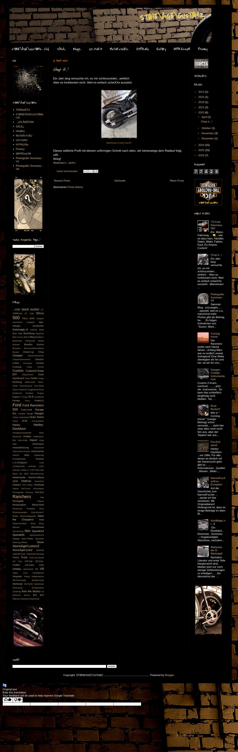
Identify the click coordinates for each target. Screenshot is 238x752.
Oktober (207, 128)
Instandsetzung (21, 447)
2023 (201, 112)
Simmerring (18, 531)
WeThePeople (19, 580)
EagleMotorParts (36, 389)
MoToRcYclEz (119, 49)
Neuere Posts (62, 180)
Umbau (17, 568)
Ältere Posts (177, 180)
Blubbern (39, 337)
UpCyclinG (28, 569)
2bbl (32, 313)
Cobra (16, 363)
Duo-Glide (39, 386)
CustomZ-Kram (35, 370)
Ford (17, 405)
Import (33, 440)
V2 (36, 569)
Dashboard (18, 378)
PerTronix (25, 488)
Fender (16, 400)
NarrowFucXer (37, 474)
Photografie (18, 492)
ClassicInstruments (22, 359)
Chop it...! (60, 69)
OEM (15, 481)
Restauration (19, 504)
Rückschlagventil (28, 516)
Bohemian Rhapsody (24, 341)
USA (41, 565)
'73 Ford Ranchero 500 (216, 225)
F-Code (24, 397)
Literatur (16, 470)
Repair (41, 501)
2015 (201, 97)
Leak (41, 462)
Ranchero (22, 496)
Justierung (39, 455)
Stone (40, 542)
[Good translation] (8, 699)
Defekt (34, 378)
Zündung (17, 591)
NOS (26, 474)
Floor (27, 401)
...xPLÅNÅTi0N (25, 122)
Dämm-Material (20, 389)
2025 (201, 150)
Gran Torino (37, 417)
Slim (27, 531)
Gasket (21, 413)
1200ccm (17, 313)
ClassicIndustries (36, 355)
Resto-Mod (38, 504)
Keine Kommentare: (68, 171)
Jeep (26, 455)
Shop (33, 523)
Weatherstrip (38, 580)
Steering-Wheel (20, 542)
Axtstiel (33, 330)
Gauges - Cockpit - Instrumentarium (218, 374)
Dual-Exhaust (25, 386)
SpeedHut (38, 531)
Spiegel (16, 538)
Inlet (15, 444)
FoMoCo (39, 400)
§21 (35, 595)
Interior (16, 455)
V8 (42, 568)
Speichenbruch (37, 535)
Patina (16, 488)
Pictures (29, 492)
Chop (41, 352)
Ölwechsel (34, 599)
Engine (40, 393)
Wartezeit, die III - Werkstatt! (217, 550)
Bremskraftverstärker (34, 348)
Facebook (39, 397)
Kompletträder (19, 459)
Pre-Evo (39, 492)
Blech (26, 337)
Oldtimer (26, 481)
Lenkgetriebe (19, 466)
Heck (41, 433)
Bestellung (29, 333)
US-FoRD (95, 49)
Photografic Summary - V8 (217, 297)
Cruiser (40, 363)
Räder (15, 516)
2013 (201, 91)
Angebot (31, 322)
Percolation (38, 488)
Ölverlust (24, 599)
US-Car (29, 561)
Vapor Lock (20, 573)
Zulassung (17, 588)
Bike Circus (18, 337)
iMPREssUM (182, 49)
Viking (27, 576)
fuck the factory (31, 591)
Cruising (17, 366)
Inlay (41, 440)
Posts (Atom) (75, 187)
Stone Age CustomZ (18, 11)
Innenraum (38, 444)
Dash (41, 374)
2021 (201, 107)
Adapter (40, 318)
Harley (16, 424)
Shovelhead (37, 527)
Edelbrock (17, 393)
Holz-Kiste (23, 440)
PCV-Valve (28, 485)
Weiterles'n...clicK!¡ (64, 162)
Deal (27, 378)
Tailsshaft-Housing (35, 554)
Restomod (17, 508)
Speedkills (19, 534)
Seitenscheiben (20, 523)
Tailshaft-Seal (19, 554)
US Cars (17, 561)
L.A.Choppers (20, 462)
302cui (40, 313)
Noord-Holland (36, 477)
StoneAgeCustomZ (26, 546)
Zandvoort (39, 584)
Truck (24, 557)
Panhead (39, 484)
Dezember (208, 138)
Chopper (18, 355)
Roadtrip (31, 508)
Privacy (202, 49)
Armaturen (38, 325)
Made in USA (28, 470)
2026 (201, 155)
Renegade (18, 501)
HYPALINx (142, 49)
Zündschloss (38, 588)
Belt (20, 333)
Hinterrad (17, 436)
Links (41, 466)
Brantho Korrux (34, 344)
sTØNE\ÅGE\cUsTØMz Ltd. (30, 49)
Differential (30, 382)
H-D (24, 420)
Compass (27, 363)
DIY (15, 374)
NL (21, 474)
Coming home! (215, 335)
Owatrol (17, 484)
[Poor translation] (18, 699)
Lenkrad (32, 466)
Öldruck (16, 599)
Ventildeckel (38, 573)
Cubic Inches (35, 367)
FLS (30, 396)
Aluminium (17, 322)
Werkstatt (18, 583)
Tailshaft (40, 550)
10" (42, 310)
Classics (39, 359)
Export (16, 396)
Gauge (30, 413)
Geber (15, 417)
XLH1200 (28, 584)
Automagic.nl (20, 329)
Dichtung (17, 382)
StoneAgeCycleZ (23, 550)
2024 (201, 145)
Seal (41, 519)
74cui (25, 318)
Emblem (29, 393)
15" (26, 313)
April (205, 117)
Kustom (40, 458)
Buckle (16, 352)
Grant (15, 421)
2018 (201, 102)
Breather (17, 348)
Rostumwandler (20, 512)
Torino (16, 557)
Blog (32, 337)
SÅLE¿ (61, 49)
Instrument (39, 447)
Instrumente (37, 451)
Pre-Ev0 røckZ (215, 444)
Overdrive (39, 481)
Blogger (169, 675)
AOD (32, 318)
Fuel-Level (26, 409)
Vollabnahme (37, 576)
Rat (42, 497)
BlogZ (77, 49)
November (208, 133)
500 (16, 317)
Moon (15, 474)
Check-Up (28, 352)
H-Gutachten (38, 421)
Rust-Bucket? (37, 512)
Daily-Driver (27, 374)
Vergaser (17, 576)
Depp (41, 378)
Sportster (39, 538)
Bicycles (40, 333)
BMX (15, 333)
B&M (41, 330)
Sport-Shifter (27, 538)
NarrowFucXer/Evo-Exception (218, 481)
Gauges (39, 413)
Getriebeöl (24, 417)
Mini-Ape (39, 470)
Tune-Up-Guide (36, 557)
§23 (42, 595)
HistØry (161, 49)
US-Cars (29, 565)
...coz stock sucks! (26, 309)
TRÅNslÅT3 (23, 109)
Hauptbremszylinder (22, 433)
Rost (41, 508)
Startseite (119, 180)
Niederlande (19, 477)
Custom (18, 370)
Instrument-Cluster (21, 451)
